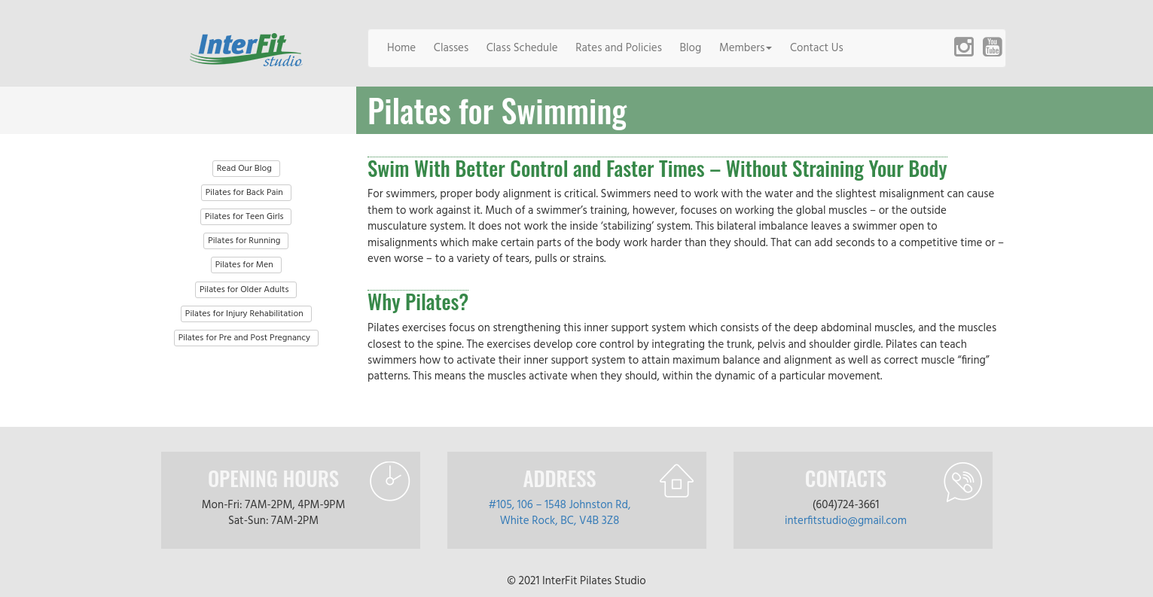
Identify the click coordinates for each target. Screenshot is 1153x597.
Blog (691, 48)
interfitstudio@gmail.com (846, 521)
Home (401, 48)
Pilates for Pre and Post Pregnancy (244, 338)
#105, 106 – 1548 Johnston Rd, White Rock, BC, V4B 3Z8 (560, 513)
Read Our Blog (244, 168)
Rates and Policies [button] (618, 48)
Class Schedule (522, 48)
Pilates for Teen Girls (244, 216)
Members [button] (745, 48)
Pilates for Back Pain (244, 192)
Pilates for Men (244, 265)
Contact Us (816, 48)
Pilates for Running (244, 240)
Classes (451, 48)
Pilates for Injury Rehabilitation (244, 313)
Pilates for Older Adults (244, 289)
